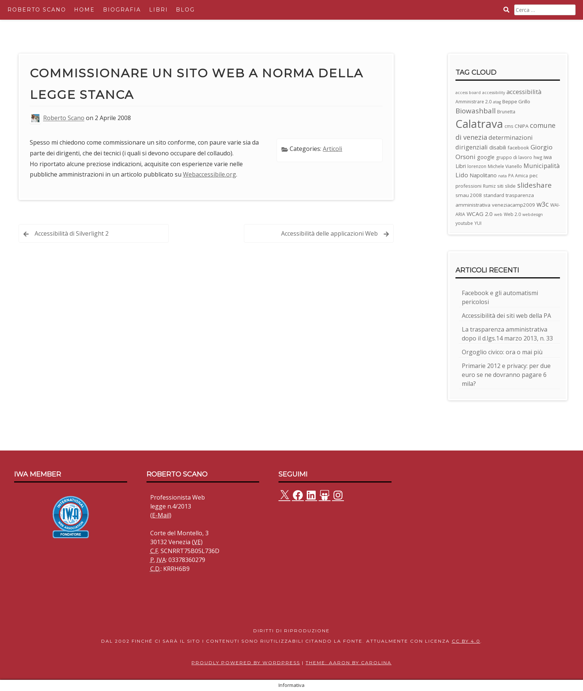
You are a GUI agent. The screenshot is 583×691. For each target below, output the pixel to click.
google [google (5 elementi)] (486, 157)
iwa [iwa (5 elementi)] (548, 157)
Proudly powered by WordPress (245, 662)
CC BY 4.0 (466, 641)
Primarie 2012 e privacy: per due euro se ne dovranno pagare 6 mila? (506, 375)
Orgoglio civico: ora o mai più (502, 352)
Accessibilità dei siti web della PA (506, 315)
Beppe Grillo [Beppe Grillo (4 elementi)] (516, 101)
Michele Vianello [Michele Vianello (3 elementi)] (505, 166)
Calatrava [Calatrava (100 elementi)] (479, 123)
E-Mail (161, 515)
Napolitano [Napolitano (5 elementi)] (483, 175)
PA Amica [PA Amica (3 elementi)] (518, 175)
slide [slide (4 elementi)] (510, 186)
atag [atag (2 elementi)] (497, 101)
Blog (185, 9)
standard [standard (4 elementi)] (493, 195)
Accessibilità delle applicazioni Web (329, 233)
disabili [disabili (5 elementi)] (497, 147)
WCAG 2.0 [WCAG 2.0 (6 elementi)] (480, 213)
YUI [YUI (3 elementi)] (477, 223)
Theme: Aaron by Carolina (349, 662)
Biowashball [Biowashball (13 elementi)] (475, 111)
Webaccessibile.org (209, 174)
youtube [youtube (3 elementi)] (464, 223)
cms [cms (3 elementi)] (509, 126)
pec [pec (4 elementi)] (533, 175)
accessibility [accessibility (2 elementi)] (493, 92)
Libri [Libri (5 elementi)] (460, 165)
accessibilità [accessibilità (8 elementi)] (523, 91)
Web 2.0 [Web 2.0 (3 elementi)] (512, 214)
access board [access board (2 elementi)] (468, 92)
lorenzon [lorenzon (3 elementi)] (476, 166)
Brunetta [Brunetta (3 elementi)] (506, 112)
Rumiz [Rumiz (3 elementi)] (489, 186)
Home (84, 9)
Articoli (332, 149)
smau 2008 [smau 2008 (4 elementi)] (468, 195)
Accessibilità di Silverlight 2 (72, 233)
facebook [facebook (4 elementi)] (518, 147)
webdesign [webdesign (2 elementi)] (532, 214)
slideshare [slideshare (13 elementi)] (534, 185)
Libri (158, 9)
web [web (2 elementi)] (498, 214)
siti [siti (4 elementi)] (500, 186)
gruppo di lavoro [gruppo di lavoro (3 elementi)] (514, 157)
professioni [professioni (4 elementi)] (468, 186)
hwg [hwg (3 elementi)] (538, 157)
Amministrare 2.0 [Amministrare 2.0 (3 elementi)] (473, 102)
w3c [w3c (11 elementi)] (543, 204)
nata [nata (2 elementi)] (502, 175)
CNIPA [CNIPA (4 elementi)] (521, 126)
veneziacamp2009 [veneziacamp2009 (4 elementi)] (513, 204)
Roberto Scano (36, 9)
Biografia (122, 9)
